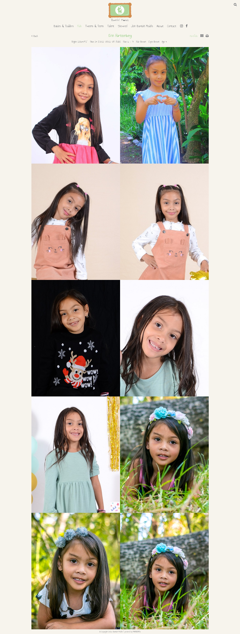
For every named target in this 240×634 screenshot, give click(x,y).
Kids (79, 26)
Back (34, 36)
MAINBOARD (137, 631)
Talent (110, 26)
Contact (171, 26)
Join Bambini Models (142, 26)
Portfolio (194, 36)
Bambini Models (120, 12)
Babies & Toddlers (64, 26)
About (160, 26)
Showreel (122, 26)
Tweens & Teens (94, 26)
